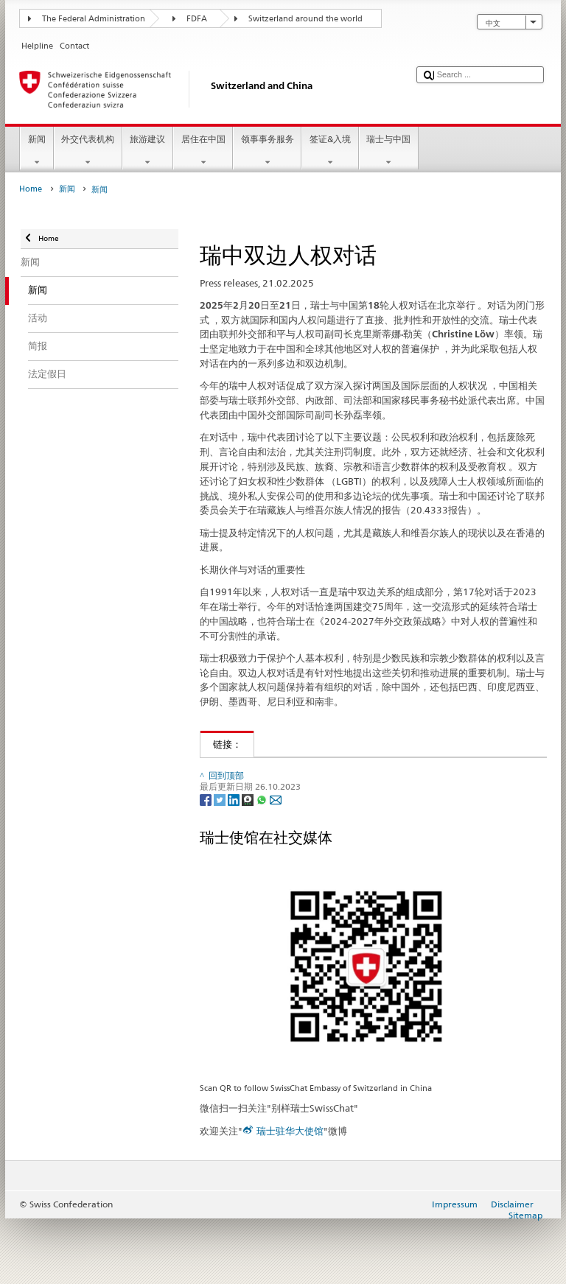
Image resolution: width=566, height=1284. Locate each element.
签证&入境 (329, 151)
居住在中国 (203, 151)
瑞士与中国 (389, 151)
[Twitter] (221, 860)
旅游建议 (147, 151)
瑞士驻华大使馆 (290, 1192)
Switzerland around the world (305, 19)
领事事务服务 (267, 151)
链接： (221, 744)
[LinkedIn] (235, 860)
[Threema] (249, 860)
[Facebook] (207, 860)
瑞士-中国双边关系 (249, 794)
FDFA (196, 19)
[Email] (276, 860)
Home (30, 189)
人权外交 (228, 771)
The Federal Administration (93, 19)
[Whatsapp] (263, 860)
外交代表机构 (88, 151)
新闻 (36, 151)
